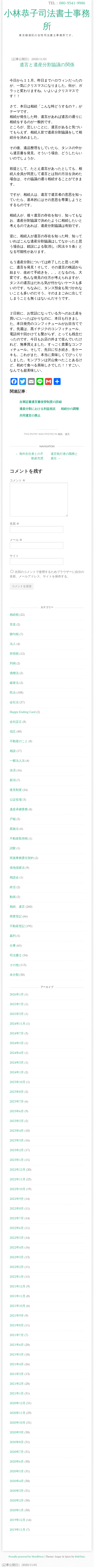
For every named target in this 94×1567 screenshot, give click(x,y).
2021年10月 (17, 1306)
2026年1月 (17, 994)
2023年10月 (17, 1082)
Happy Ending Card (23, 712)
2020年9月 (17, 1432)
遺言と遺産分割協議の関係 (47, 64)
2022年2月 (17, 1267)
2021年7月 (17, 1335)
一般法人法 (17, 760)
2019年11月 (17, 1529)
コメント (17, 480)
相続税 (14, 614)
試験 (13, 848)
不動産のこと (19, 741)
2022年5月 (17, 1237)
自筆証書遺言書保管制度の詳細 (40, 402)
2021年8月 (17, 1325)
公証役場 (16, 799)
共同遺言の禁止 (30, 415)
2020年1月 (17, 1510)
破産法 (14, 683)
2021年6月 (17, 1345)
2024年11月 (17, 1023)
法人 (13, 644)
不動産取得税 (19, 838)
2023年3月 (17, 1140)
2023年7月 (17, 1101)
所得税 (14, 653)
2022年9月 (17, 1199)
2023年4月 (17, 1130)
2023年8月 (17, 1092)
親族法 (14, 829)
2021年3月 (17, 1374)
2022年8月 (17, 1208)
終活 (13, 887)
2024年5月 (17, 1043)
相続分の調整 (70, 409)
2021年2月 (17, 1383)
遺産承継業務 (19, 809)
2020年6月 (17, 1461)
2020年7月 (17, 1452)
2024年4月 (17, 1053)
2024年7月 (17, 1033)
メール (16, 540)
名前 (14, 523)
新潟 (13, 780)
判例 (13, 663)
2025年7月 (17, 1004)
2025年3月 (17, 1014)
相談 (13, 751)
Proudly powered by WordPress (26, 1556)
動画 (13, 897)
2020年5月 (17, 1471)
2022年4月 (17, 1247)
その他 (14, 965)
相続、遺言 (64, 434)
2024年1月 (17, 1072)
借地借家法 (17, 867)
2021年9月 (17, 1315)
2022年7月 (17, 1218)
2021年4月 (17, 1364)
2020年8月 (17, 1442)
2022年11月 (17, 1179)
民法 (13, 692)
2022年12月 (17, 1169)
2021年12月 (17, 1286)
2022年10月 (17, 1189)
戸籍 (13, 819)
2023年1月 (17, 1160)
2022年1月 (17, 1276)
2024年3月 (17, 1062)
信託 (13, 731)
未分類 (14, 975)
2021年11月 (17, 1296)
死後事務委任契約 (22, 858)
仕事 (13, 945)
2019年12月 (17, 1520)
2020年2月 (17, 1500)
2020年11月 (17, 1413)
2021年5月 (17, 1354)
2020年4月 (17, 1481)
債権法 (14, 673)
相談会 (14, 877)
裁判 (13, 936)
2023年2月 (17, 1150)
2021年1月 (17, 1393)
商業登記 (16, 916)
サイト (14, 556)
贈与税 (14, 634)
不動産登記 (17, 926)
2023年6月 (17, 1111)
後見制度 (16, 790)
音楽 (13, 624)
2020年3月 (17, 1490)
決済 (13, 770)
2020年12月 (17, 1403)
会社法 (14, 702)
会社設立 (16, 721)
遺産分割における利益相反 (37, 409)
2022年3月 (17, 1257)
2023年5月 (17, 1121)
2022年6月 (17, 1228)
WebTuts (80, 1556)
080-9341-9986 (72, 2)
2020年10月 (17, 1422)
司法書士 (16, 955)
